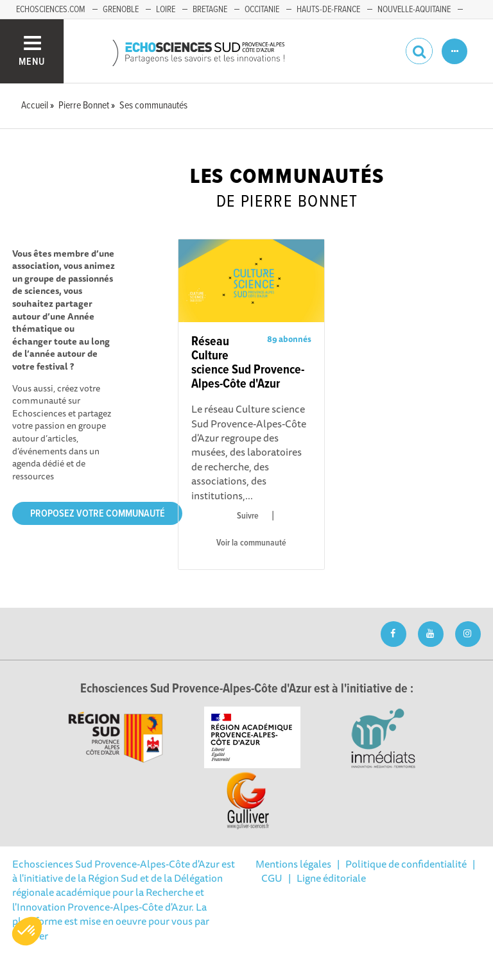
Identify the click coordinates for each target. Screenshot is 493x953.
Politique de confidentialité (406, 863)
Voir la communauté (251, 543)
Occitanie (262, 9)
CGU (271, 878)
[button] (27, 931)
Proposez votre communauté (97, 513)
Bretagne (210, 9)
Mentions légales (293, 863)
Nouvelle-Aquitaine (414, 9)
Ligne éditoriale (331, 878)
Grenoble (121, 9)
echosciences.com (50, 9)
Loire (165, 9)
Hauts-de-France (328, 9)
